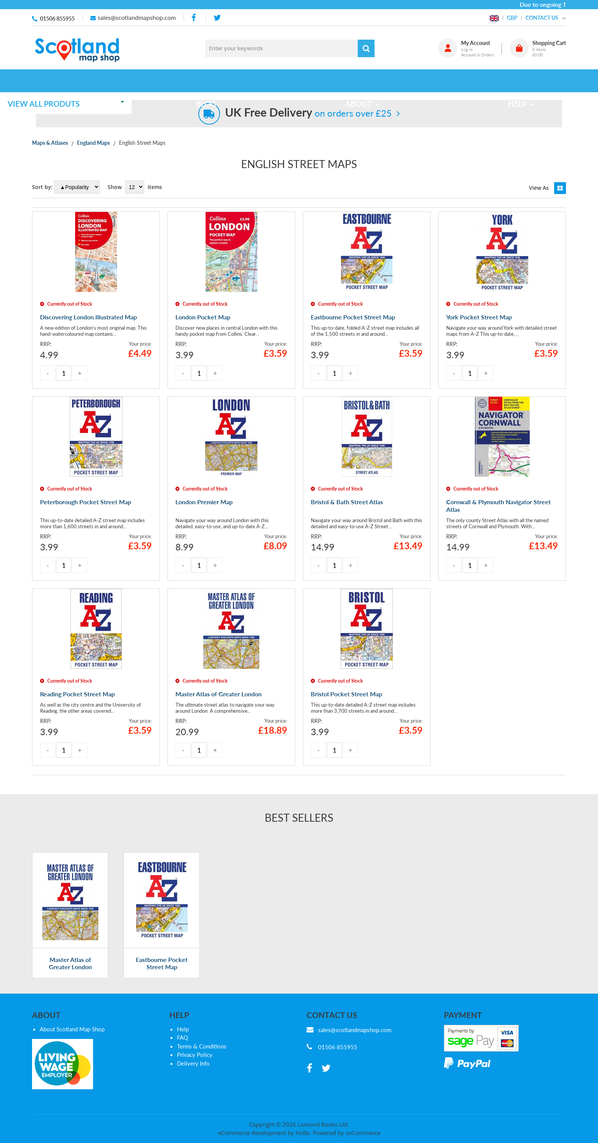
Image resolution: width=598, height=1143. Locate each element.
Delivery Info (193, 1071)
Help (183, 1036)
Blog (227, 80)
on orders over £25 (308, 113)
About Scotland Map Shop (72, 1036)
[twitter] (217, 18)
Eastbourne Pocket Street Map (162, 970)
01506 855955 (57, 18)
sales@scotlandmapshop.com (137, 17)
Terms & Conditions (202, 1053)
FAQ (182, 1045)
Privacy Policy (194, 1062)
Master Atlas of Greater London (70, 970)
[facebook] (194, 18)
